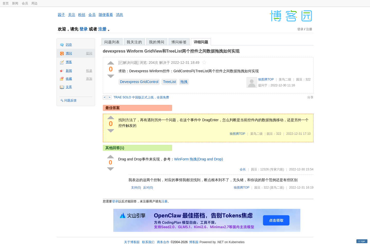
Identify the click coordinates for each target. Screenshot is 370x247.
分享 (310, 97)
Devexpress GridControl (139, 82)
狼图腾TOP (266, 79)
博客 (69, 62)
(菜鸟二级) (277, 187)
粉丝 (81, 15)
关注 (71, 15)
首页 (6, 3)
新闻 (15, 3)
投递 (89, 71)
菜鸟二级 (285, 79)
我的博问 (156, 42)
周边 (34, 3)
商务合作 (163, 242)
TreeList (169, 82)
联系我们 (148, 242)
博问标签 (179, 42)
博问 (69, 53)
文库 (69, 87)
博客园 (193, 242)
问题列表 (112, 42)
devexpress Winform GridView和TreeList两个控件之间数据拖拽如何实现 (171, 51)
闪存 (69, 44)
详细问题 (201, 42)
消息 (119, 15)
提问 (89, 53)
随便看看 (106, 15)
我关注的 (134, 42)
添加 (89, 78)
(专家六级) (277, 169)
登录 (83, 29)
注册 (102, 29)
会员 (25, 3)
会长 (243, 169)
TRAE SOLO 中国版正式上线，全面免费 (141, 97)
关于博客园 (132, 242)
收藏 (69, 78)
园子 (61, 15)
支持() (136, 187)
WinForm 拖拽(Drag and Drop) (198, 159)
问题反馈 (70, 100)
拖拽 (184, 82)
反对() (148, 187)
